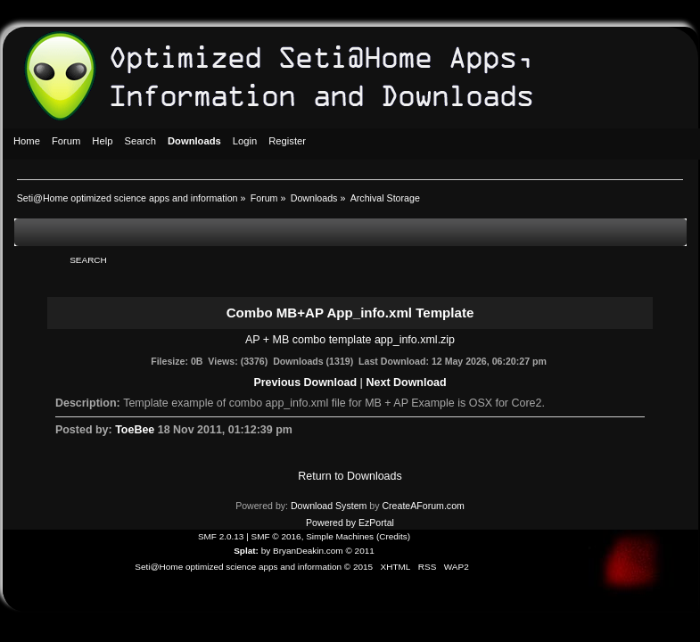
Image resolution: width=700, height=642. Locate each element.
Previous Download (305, 382)
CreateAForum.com (423, 505)
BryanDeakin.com (308, 551)
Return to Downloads (349, 476)
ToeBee (134, 430)
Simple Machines (340, 536)
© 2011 (359, 551)
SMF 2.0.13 (221, 536)
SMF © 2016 (276, 536)
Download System (328, 505)
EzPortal (376, 522)
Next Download (406, 382)
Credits (393, 536)
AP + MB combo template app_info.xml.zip (350, 339)
